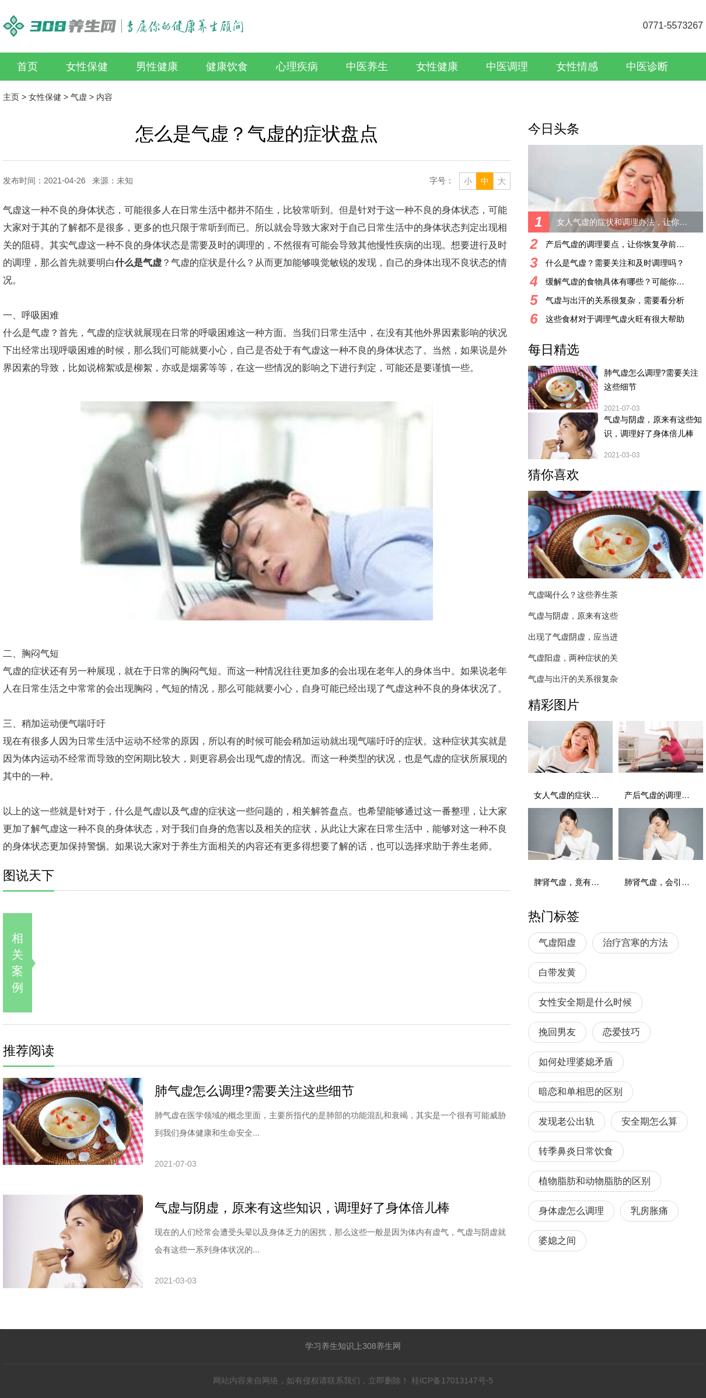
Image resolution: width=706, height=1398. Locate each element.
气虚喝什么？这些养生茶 (573, 594)
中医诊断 (647, 66)
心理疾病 (297, 66)
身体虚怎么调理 (571, 1211)
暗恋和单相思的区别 (581, 1092)
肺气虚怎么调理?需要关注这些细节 (254, 1091)
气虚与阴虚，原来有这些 (573, 615)
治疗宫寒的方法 (635, 943)
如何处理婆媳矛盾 (576, 1062)
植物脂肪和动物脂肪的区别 (595, 1181)
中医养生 (367, 66)
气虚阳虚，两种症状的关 (573, 657)
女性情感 (577, 66)
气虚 (79, 97)
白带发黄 (557, 972)
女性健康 (437, 66)
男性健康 (157, 66)
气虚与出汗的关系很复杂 (573, 679)
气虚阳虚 (557, 943)
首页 (27, 66)
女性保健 (87, 66)
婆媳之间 (557, 1241)
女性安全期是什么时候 (585, 1002)
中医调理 (507, 66)
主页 (11, 97)
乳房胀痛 (649, 1211)
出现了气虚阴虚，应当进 (573, 636)
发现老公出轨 (567, 1121)
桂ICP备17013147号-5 (452, 1380)
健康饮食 (227, 66)
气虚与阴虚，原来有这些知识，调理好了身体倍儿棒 (302, 1208)
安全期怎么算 (649, 1121)
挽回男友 (557, 1032)
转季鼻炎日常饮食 (576, 1151)
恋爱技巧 (621, 1032)
